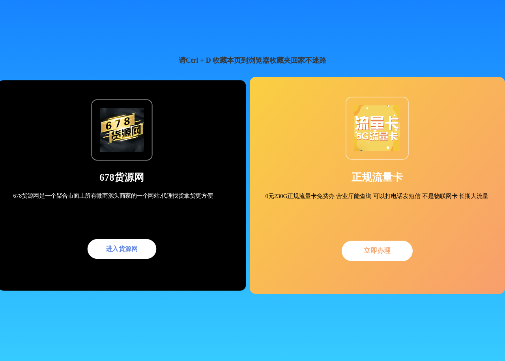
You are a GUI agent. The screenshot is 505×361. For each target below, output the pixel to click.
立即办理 (377, 250)
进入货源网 (122, 248)
